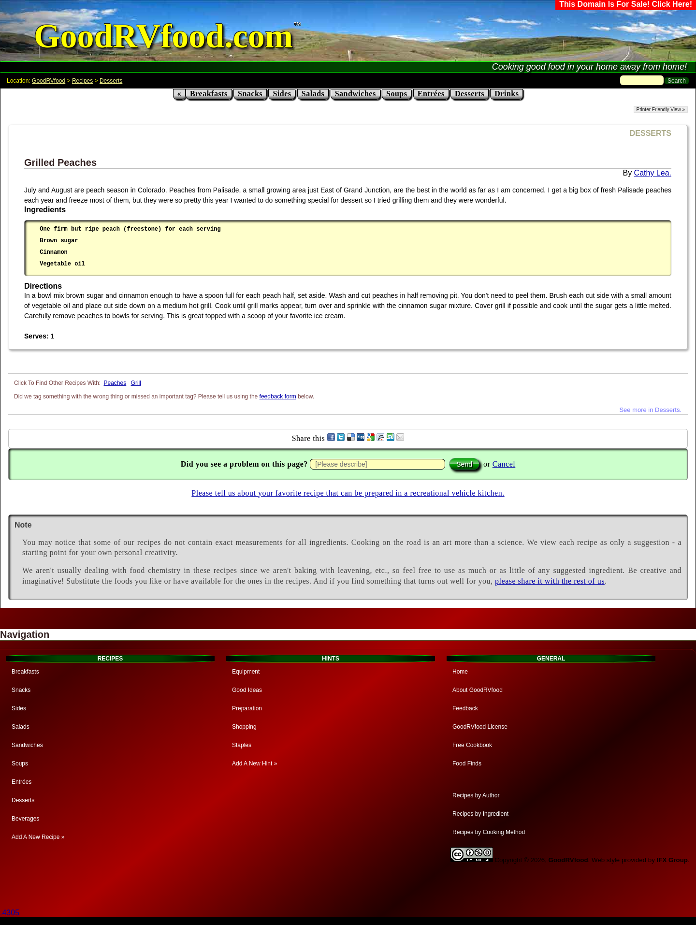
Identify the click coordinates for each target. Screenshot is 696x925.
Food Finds (466, 763)
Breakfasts (209, 93)
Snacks (250, 93)
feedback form (278, 396)
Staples (241, 745)
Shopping (244, 726)
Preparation (247, 708)
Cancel (504, 464)
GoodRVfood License (480, 726)
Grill (136, 383)
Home (460, 671)
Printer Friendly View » (661, 109)
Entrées (431, 93)
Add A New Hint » (254, 763)
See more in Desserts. (650, 409)
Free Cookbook (472, 745)
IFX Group (672, 860)
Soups (396, 93)
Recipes (82, 80)
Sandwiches (355, 93)
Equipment (246, 671)
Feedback (465, 708)
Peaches (115, 383)
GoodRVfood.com (163, 36)
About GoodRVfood (477, 690)
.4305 (9, 913)
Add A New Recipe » (38, 837)
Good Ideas (247, 690)
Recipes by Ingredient (480, 813)
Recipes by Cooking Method (488, 832)
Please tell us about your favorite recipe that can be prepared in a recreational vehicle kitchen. (347, 493)
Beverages (25, 818)
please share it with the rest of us (550, 581)
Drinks (506, 93)
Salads (313, 93)
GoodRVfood (48, 80)
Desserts (111, 80)
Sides (282, 93)
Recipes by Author (475, 795)
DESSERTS (650, 133)
